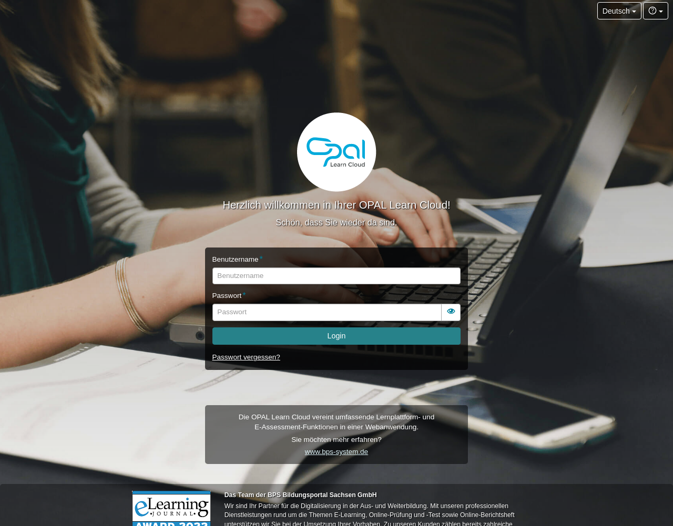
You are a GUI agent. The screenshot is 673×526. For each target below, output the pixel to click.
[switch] (451, 312)
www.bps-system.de (336, 452)
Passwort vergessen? (246, 357)
